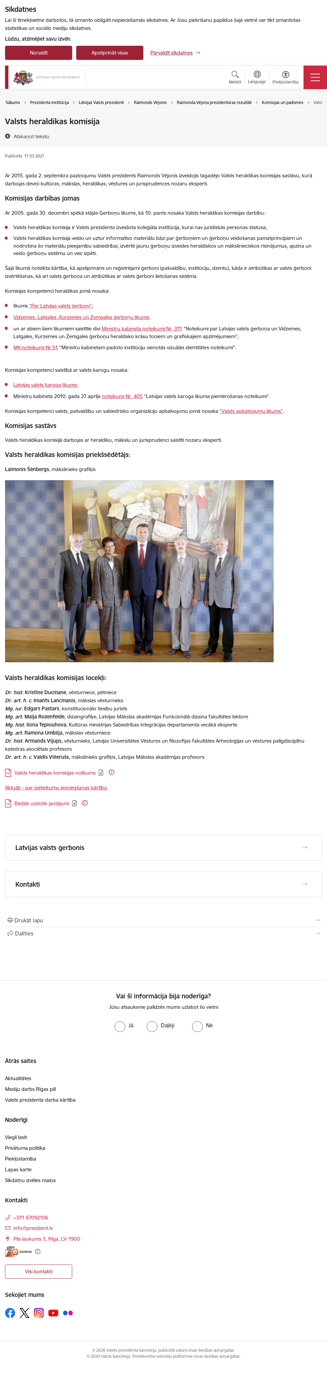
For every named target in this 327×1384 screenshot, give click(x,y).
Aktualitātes (18, 1078)
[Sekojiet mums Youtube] (53, 1313)
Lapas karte (18, 1169)
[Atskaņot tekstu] (31, 136)
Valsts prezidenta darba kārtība (40, 1100)
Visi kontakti (38, 1271)
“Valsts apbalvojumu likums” (251, 411)
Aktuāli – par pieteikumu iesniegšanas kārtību (56, 787)
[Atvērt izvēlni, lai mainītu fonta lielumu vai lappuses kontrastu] (285, 78)
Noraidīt (39, 52)
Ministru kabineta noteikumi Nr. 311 (142, 328)
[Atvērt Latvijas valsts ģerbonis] (305, 848)
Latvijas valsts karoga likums (45, 385)
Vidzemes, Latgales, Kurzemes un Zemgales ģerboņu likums (81, 317)
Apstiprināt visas (110, 52)
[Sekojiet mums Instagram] (39, 1313)
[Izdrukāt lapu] (163, 920)
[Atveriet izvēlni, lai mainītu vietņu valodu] (257, 78)
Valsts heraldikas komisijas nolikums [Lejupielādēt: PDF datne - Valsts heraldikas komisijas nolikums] (55, 773)
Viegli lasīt (16, 1137)
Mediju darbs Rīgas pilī (30, 1089)
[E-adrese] (18, 1251)
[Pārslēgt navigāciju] (315, 77)
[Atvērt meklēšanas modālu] (235, 78)
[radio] (123, 1025)
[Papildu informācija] (111, 772)
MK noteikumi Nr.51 (35, 347)
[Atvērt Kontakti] (305, 884)
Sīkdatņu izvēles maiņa (30, 1180)
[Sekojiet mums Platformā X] (24, 1313)
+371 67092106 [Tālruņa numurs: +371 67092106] (30, 1217)
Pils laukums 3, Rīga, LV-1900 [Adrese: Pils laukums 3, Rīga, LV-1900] (46, 1239)
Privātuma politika (25, 1148)
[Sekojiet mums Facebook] (10, 1313)
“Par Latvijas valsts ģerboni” (60, 306)
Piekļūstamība (20, 1159)
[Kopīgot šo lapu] (163, 933)
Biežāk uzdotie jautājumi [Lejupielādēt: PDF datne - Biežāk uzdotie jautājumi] (41, 803)
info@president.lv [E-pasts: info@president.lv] (33, 1228)
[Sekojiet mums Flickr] (68, 1313)
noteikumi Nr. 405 (122, 396)
